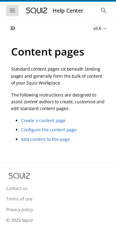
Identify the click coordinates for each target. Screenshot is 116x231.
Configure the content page (48, 130)
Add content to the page (45, 139)
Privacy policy (19, 209)
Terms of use (19, 199)
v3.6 (97, 28)
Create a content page (43, 120)
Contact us (17, 188)
